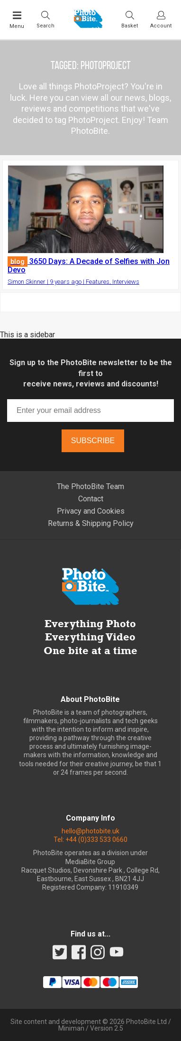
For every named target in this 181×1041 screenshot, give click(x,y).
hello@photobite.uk (90, 831)
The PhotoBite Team (90, 486)
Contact (90, 498)
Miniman (71, 1028)
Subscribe (93, 441)
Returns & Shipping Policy (91, 523)
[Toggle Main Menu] (16, 20)
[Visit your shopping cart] (129, 19)
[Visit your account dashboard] (161, 19)
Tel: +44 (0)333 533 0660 (90, 839)
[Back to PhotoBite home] (88, 25)
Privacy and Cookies (91, 511)
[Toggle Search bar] (45, 19)
